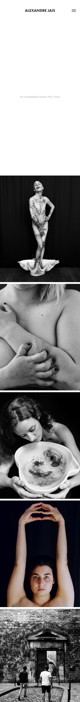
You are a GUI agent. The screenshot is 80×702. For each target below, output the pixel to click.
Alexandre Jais (40, 10)
